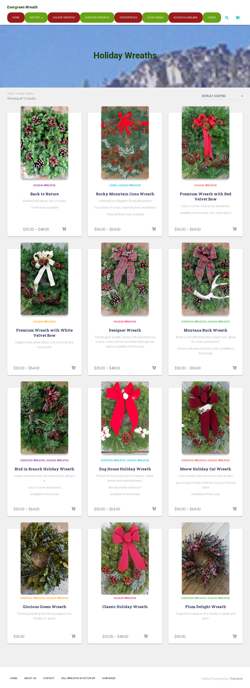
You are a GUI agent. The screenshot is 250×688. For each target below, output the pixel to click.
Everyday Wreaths (97, 17)
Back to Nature (44, 193)
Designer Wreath (125, 330)
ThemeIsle (236, 678)
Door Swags (155, 17)
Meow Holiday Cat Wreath (205, 468)
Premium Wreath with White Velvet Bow (44, 333)
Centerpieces (128, 17)
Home (15, 17)
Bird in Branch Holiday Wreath (44, 468)
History (36, 17)
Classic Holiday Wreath (125, 606)
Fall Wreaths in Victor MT (78, 678)
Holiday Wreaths (64, 17)
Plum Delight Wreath (205, 606)
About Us (30, 678)
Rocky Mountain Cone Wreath (125, 193)
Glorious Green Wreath (44, 606)
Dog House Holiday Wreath (125, 468)
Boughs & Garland (186, 17)
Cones (212, 17)
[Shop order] (222, 97)
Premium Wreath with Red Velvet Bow (205, 196)
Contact (49, 678)
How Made (108, 678)
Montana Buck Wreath (205, 330)
